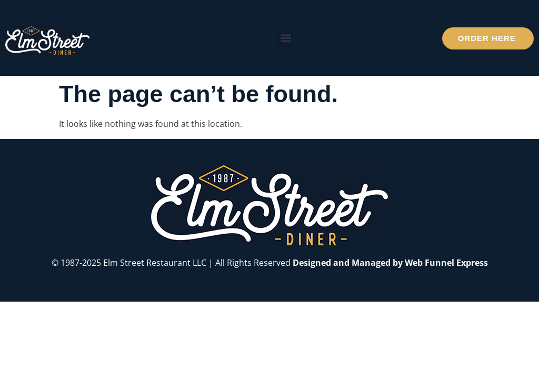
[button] (285, 38)
